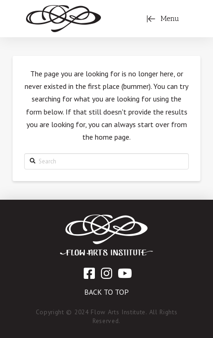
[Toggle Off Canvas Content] (163, 18)
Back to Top (106, 292)
